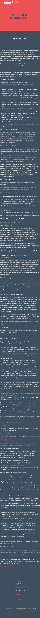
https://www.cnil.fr (5, 433)
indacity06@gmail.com (6, 440)
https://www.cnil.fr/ (5, 69)
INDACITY (13, 608)
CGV (5, 608)
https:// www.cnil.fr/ (5, 425)
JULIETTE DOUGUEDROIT (20, 610)
